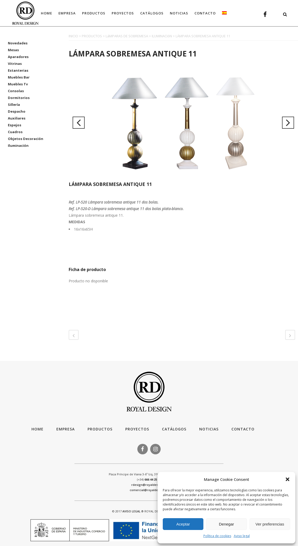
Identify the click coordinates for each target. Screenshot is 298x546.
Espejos (14, 125)
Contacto (242, 429)
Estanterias (18, 70)
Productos (100, 429)
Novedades (18, 43)
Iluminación (18, 145)
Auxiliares (16, 118)
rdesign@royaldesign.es (149, 485)
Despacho (16, 111)
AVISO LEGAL (131, 511)
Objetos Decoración (25, 138)
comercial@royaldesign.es (149, 490)
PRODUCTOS (92, 36)
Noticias (209, 429)
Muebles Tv (18, 84)
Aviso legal (242, 536)
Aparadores (18, 56)
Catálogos (174, 429)
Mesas (13, 50)
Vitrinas (15, 63)
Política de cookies (217, 536)
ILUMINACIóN (162, 36)
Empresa (65, 429)
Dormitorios (19, 97)
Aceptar (183, 524)
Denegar (226, 524)
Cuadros (15, 131)
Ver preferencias (270, 524)
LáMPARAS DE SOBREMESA (127, 36)
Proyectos (137, 429)
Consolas (16, 91)
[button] (287, 479)
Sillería (14, 104)
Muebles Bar (19, 77)
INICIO (73, 36)
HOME (37, 429)
